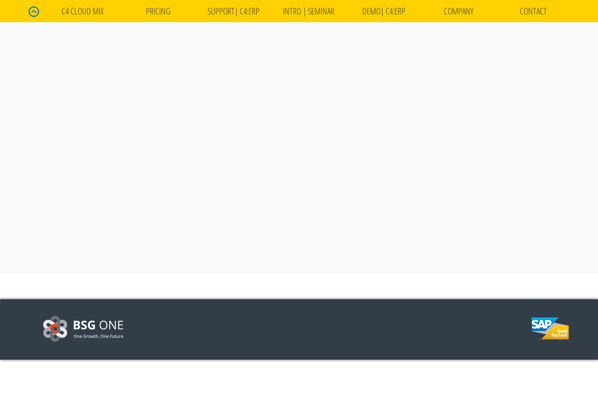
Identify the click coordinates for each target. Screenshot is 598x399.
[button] (383, 11)
